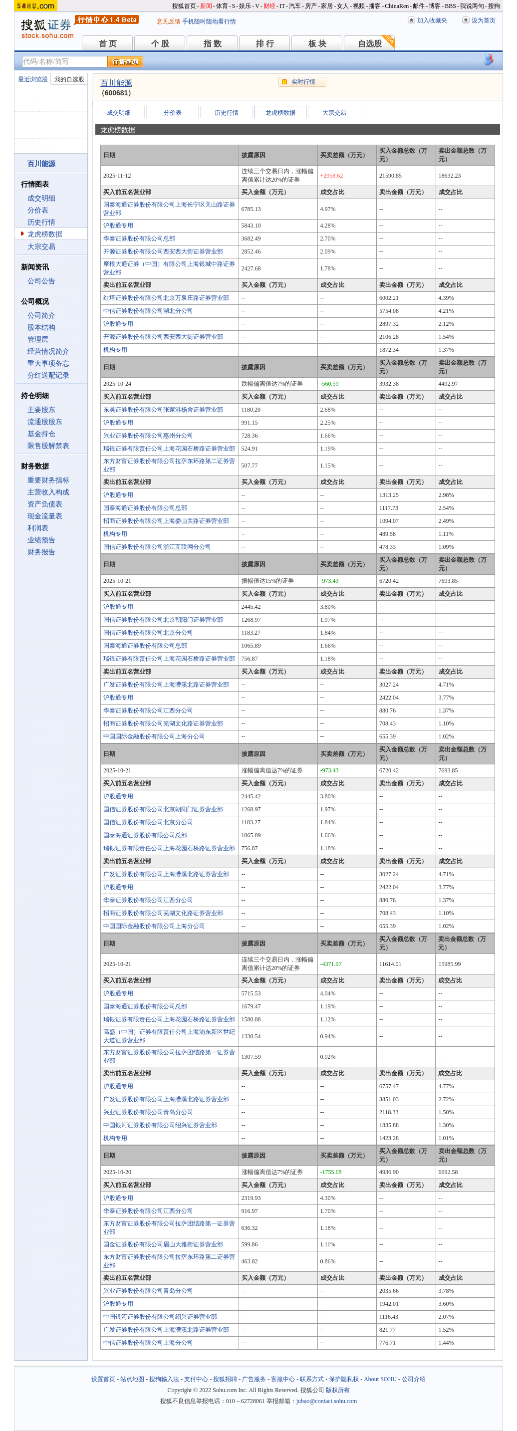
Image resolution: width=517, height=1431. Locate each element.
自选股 (370, 43)
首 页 (108, 43)
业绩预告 (41, 540)
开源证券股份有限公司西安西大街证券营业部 (163, 251)
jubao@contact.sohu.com (326, 1401)
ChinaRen (397, 5)
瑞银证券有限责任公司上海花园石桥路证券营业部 (169, 448)
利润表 (37, 528)
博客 (435, 5)
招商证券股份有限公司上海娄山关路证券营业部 (166, 520)
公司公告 (41, 281)
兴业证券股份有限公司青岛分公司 (148, 1112)
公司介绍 (414, 1379)
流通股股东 (44, 422)
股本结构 (41, 327)
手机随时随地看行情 (209, 21)
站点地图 (132, 1379)
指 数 (213, 43)
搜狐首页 (184, 5)
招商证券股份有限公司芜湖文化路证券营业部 (163, 723)
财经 (269, 5)
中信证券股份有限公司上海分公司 (148, 1342)
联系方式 (312, 1379)
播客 (375, 5)
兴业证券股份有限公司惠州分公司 (148, 435)
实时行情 (303, 81)
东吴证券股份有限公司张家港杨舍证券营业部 (163, 409)
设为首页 (484, 20)
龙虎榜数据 (44, 234)
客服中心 (283, 1379)
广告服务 (254, 1379)
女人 (343, 5)
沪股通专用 (118, 225)
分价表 (37, 210)
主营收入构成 (48, 492)
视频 (359, 5)
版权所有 (338, 1390)
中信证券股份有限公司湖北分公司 (148, 310)
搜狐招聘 (225, 1379)
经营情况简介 (48, 351)
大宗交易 (41, 246)
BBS (450, 5)
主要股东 (41, 410)
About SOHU (380, 1379)
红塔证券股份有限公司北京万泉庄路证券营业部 (166, 297)
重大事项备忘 (48, 363)
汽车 (295, 5)
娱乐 (245, 5)
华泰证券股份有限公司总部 (139, 238)
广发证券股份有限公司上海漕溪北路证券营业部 (166, 684)
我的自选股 (69, 79)
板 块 (317, 43)
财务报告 (41, 552)
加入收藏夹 (432, 20)
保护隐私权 (344, 1379)
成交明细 (41, 198)
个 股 (160, 43)
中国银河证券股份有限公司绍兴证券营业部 (160, 1125)
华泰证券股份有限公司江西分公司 (148, 710)
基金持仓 (41, 434)
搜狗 (494, 5)
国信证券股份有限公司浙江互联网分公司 (157, 546)
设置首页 (103, 1379)
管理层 (37, 339)
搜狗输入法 (164, 1379)
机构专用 (115, 349)
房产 (311, 5)
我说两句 (472, 5)
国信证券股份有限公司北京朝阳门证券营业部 (163, 619)
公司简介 (41, 315)
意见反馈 (169, 21)
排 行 (265, 43)
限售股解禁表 (48, 446)
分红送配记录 (48, 375)
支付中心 (196, 1379)
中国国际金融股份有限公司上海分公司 (154, 736)
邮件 (419, 5)
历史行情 (41, 222)
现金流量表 (44, 516)
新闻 (206, 5)
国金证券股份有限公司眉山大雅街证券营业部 (163, 1244)
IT (282, 5)
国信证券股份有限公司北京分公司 (148, 632)
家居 (327, 5)
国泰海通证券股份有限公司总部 (145, 507)
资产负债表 (44, 504)
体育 (222, 5)
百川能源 (116, 83)
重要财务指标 (48, 480)
